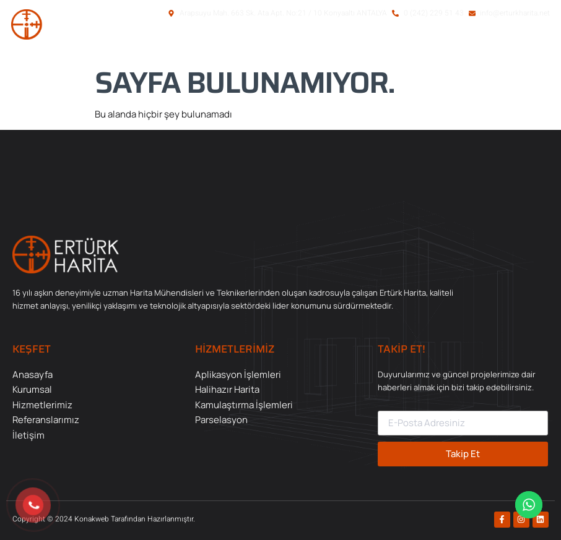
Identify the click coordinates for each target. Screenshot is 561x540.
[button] (491, 45)
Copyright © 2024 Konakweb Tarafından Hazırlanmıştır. (103, 519)
